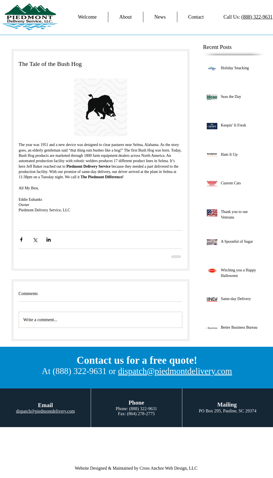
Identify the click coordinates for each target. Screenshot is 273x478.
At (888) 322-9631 (74, 371)
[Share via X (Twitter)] (35, 239)
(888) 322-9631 (256, 17)
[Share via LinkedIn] (48, 239)
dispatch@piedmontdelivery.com (175, 371)
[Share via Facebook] (21, 239)
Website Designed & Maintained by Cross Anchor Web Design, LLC (136, 468)
